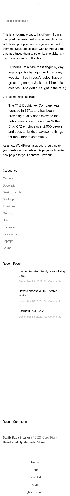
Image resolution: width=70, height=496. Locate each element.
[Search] (35, 21)
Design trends (12, 192)
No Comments (52, 281)
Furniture (9, 206)
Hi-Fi (6, 220)
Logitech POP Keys (31, 310)
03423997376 (16, 5)
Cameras (9, 178)
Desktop (8, 199)
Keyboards (10, 234)
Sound (7, 248)
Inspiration (10, 227)
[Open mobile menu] (3, 12)
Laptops (8, 241)
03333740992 (16, 1)
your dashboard (13, 150)
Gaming (8, 213)
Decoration (10, 185)
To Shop (35, 352)
